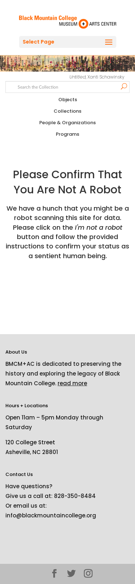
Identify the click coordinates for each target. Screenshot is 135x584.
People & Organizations (67, 122)
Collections (67, 111)
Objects (67, 99)
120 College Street (30, 442)
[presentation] (65, 283)
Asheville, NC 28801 (31, 452)
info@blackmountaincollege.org (50, 515)
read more (72, 383)
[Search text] (67, 86)
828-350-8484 (75, 496)
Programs (67, 134)
